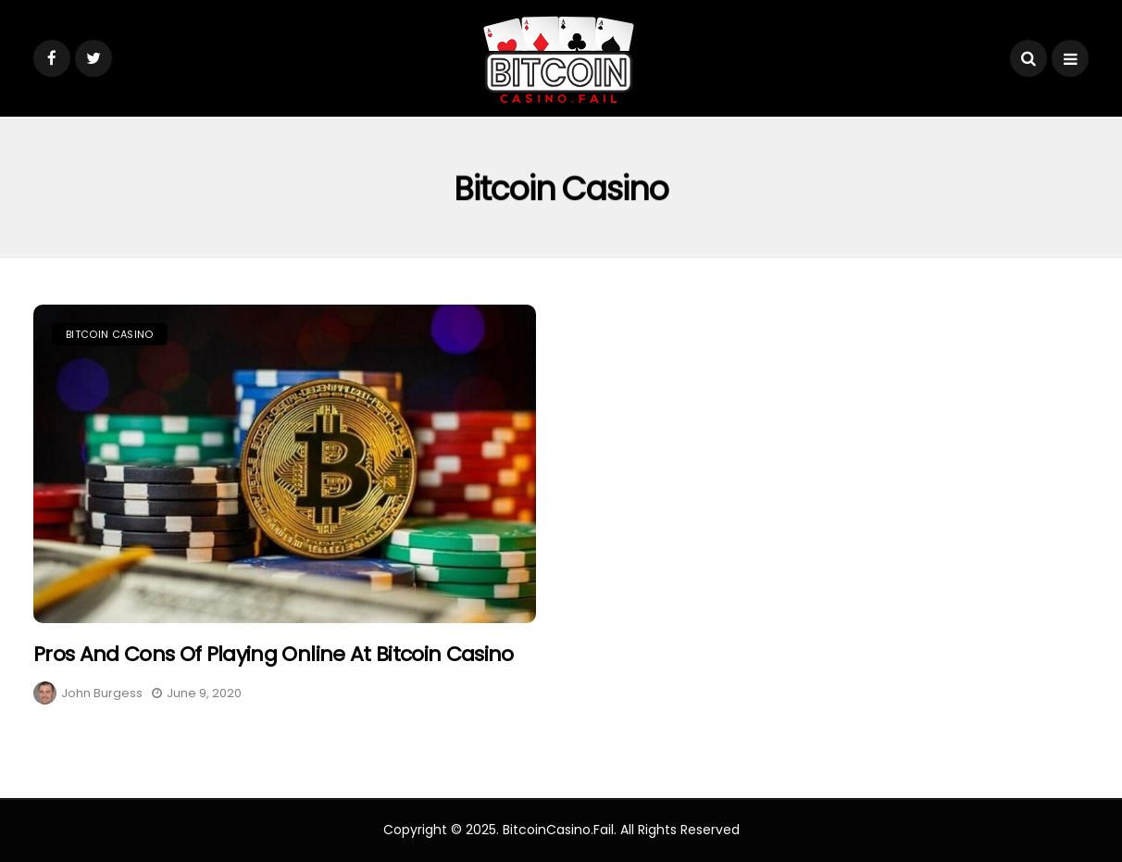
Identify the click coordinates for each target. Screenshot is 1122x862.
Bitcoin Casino (110, 334)
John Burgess (102, 693)
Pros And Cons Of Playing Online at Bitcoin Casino (273, 654)
